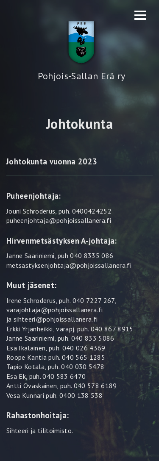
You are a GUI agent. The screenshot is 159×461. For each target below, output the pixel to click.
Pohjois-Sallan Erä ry (82, 76)
